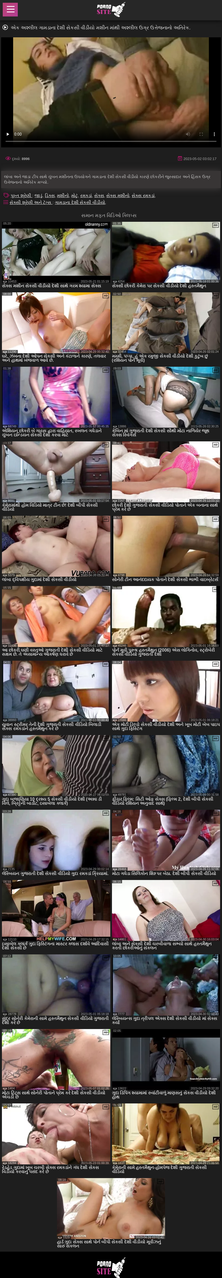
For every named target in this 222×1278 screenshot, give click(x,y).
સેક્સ (99, 195)
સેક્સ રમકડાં (143, 195)
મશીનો (63, 195)
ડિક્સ (50, 195)
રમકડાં (86, 195)
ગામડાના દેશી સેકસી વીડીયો (80, 202)
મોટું (74, 195)
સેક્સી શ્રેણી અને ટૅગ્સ (31, 202)
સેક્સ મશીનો (117, 195)
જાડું (38, 195)
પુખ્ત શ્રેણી (21, 195)
